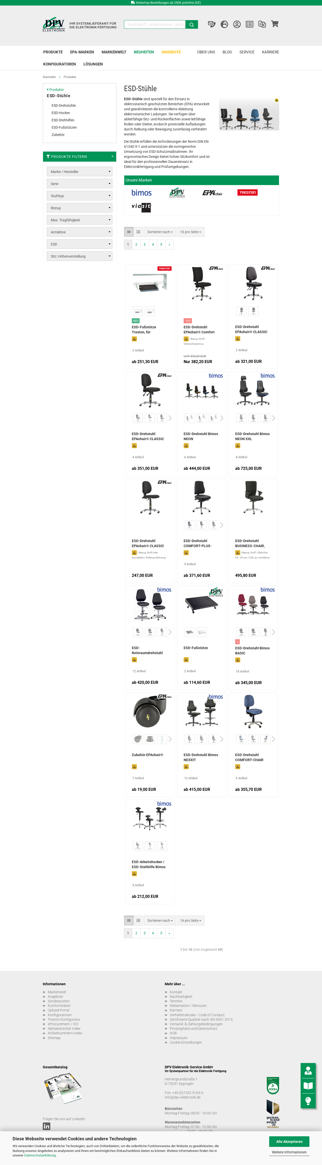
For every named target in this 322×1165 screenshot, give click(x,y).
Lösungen (93, 64)
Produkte (53, 52)
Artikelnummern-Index (65, 1033)
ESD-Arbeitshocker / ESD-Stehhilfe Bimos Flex (149, 865)
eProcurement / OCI (63, 1024)
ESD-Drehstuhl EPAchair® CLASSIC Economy (148, 544)
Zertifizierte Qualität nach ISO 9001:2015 (201, 1019)
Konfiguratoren (59, 64)
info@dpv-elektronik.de (182, 1097)
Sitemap (54, 1038)
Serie (54, 184)
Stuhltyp (57, 196)
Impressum (178, 1038)
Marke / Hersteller (64, 172)
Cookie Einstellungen (186, 1042)
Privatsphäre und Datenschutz (193, 1029)
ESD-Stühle (58, 95)
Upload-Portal (58, 1010)
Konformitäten (59, 1006)
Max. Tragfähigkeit (65, 220)
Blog (227, 52)
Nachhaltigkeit (181, 997)
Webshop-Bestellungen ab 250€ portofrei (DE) (168, 3)
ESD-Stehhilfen (63, 120)
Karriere (270, 52)
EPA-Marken (82, 52)
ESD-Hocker (61, 113)
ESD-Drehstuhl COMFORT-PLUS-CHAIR (198, 544)
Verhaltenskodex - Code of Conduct (197, 1015)
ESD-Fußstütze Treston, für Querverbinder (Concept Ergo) (144, 330)
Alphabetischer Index (64, 1029)
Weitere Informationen (289, 1152)
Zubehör (58, 135)
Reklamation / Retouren (188, 1006)
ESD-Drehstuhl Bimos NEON (201, 436)
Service (247, 52)
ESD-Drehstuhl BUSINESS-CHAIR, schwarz (250, 544)
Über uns (206, 52)
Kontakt (176, 992)
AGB (173, 1033)
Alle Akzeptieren (289, 1142)
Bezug (56, 208)
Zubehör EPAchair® (147, 755)
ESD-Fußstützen (64, 127)
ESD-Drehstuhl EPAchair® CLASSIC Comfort (148, 437)
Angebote (171, 52)
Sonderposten (59, 1001)
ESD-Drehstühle (64, 105)
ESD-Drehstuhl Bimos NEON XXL (252, 436)
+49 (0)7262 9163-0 (187, 1093)
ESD (54, 244)
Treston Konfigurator (64, 1019)
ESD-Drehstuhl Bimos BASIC (252, 650)
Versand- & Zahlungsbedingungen (196, 1024)
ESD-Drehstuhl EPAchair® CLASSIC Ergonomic (251, 330)
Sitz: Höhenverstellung (68, 256)
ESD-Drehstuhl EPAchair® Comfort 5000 (199, 330)
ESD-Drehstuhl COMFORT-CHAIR (249, 757)
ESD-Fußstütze (196, 648)
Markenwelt (114, 52)
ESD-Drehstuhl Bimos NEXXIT (201, 757)
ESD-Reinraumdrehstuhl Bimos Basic (147, 651)
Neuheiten (144, 52)
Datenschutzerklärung (40, 1155)
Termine (176, 1001)
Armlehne (58, 232)
